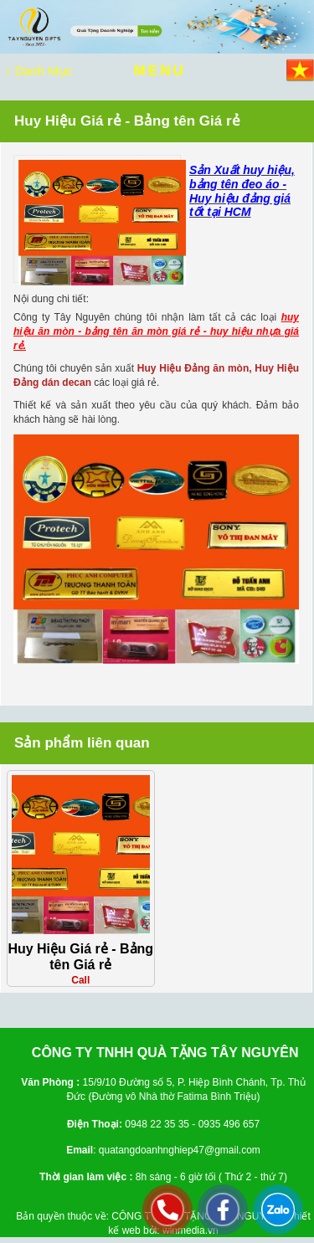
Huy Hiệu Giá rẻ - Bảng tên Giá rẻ (80, 957)
